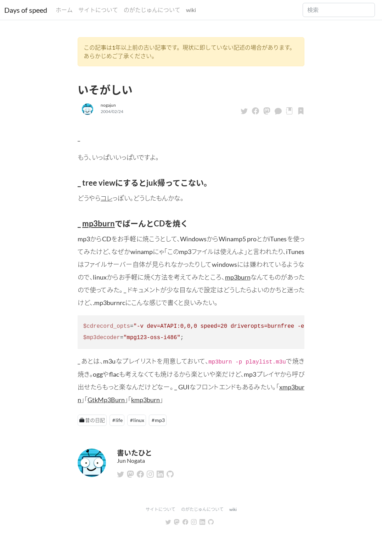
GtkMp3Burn (106, 400)
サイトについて (98, 9)
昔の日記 (95, 420)
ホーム (64, 9)
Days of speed (25, 10)
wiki (191, 9)
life (119, 420)
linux (138, 420)
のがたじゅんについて (152, 9)
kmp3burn (145, 400)
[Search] (339, 10)
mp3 (160, 420)
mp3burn (98, 223)
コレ (106, 198)
